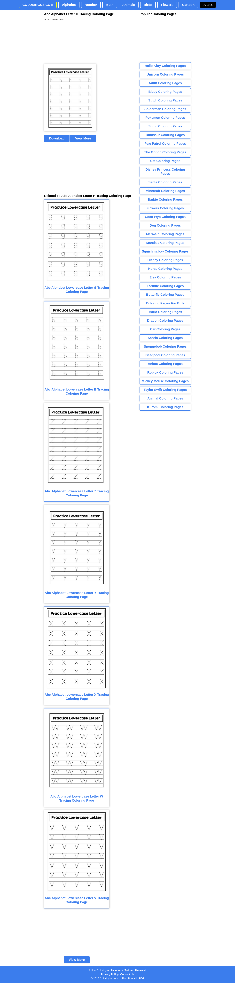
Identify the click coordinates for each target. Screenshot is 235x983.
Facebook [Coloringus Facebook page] (117, 970)
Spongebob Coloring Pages (165, 346)
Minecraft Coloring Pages (165, 191)
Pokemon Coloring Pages (165, 117)
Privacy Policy (110, 974)
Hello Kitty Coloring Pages (165, 66)
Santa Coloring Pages (165, 182)
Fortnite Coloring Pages (165, 286)
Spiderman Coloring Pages (165, 109)
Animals (128, 5)
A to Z (207, 5)
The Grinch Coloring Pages (165, 152)
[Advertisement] (68, 42)
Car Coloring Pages (165, 329)
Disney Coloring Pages (165, 260)
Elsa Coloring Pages (165, 277)
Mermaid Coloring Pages (165, 234)
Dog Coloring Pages (165, 225)
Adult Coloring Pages (165, 83)
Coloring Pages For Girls (165, 303)
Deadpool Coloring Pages (165, 355)
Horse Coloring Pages (165, 268)
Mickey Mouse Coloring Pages (165, 381)
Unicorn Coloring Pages (165, 74)
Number (91, 5)
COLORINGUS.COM (38, 5)
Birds (148, 5)
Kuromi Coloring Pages (165, 407)
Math (110, 5)
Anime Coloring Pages (165, 364)
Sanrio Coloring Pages (165, 338)
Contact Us (127, 974)
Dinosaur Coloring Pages (165, 135)
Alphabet (69, 5)
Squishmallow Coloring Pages (165, 251)
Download (57, 138)
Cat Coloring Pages (165, 161)
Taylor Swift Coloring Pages (165, 390)
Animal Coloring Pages (165, 398)
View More (83, 138)
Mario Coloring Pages (165, 312)
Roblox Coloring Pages (165, 372)
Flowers (167, 5)
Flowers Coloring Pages (165, 208)
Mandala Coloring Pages (165, 243)
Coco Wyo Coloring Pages (165, 217)
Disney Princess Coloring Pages (165, 171)
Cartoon (188, 5)
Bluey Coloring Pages (165, 91)
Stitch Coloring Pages (165, 100)
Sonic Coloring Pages (165, 126)
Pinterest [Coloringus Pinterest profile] (140, 970)
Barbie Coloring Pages (165, 199)
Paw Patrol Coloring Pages (165, 143)
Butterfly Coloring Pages (165, 294)
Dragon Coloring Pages (165, 320)
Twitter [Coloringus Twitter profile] (129, 970)
